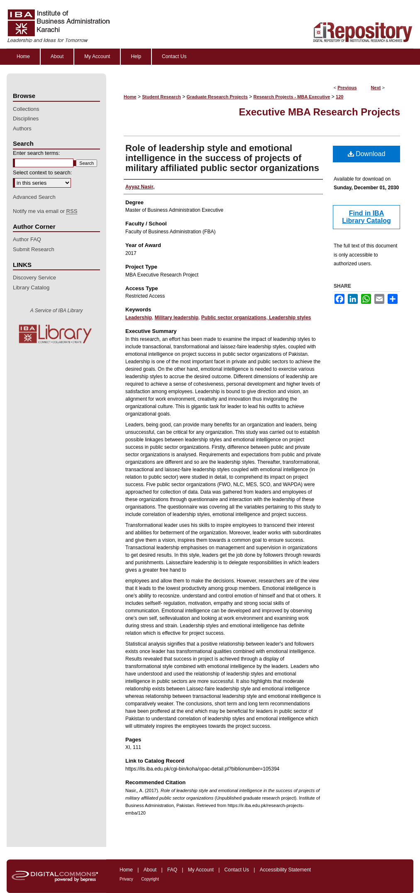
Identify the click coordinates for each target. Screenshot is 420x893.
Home (130, 96)
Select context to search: (42, 172)
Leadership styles (289, 318)
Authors (22, 128)
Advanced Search (34, 197)
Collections (26, 109)
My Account (201, 870)
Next (376, 87)
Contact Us (237, 870)
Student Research (161, 96)
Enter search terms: (36, 153)
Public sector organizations (233, 318)
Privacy (126, 879)
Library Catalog (31, 287)
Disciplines (26, 118)
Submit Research (33, 249)
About (150, 870)
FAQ (172, 870)
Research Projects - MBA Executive (292, 96)
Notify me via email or (45, 211)
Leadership (138, 318)
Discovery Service (34, 277)
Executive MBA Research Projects (319, 111)
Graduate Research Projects (217, 96)
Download (367, 153)
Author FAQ (27, 239)
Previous (347, 87)
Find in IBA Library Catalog (366, 217)
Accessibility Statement (285, 870)
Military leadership (176, 318)
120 (339, 96)
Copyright (150, 879)
